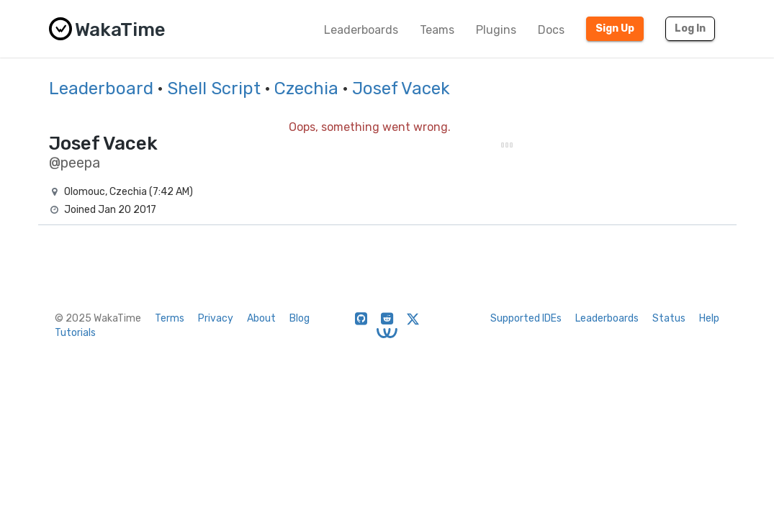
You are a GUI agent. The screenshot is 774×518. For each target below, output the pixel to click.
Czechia (306, 88)
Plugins (496, 30)
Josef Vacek (401, 88)
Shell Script (214, 88)
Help (709, 318)
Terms (169, 318)
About (261, 318)
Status (668, 318)
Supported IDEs (526, 318)
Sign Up (614, 28)
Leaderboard (101, 88)
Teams (437, 30)
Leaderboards (361, 30)
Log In (690, 28)
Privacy (215, 318)
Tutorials (75, 333)
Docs (551, 30)
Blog (299, 318)
